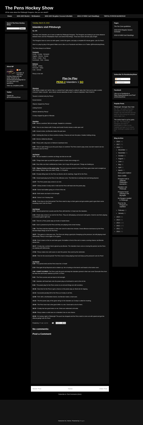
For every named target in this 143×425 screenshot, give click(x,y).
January (121, 213)
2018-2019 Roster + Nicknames (28, 16)
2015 (118, 217)
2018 (118, 141)
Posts (118, 79)
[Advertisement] (13, 47)
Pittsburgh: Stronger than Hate (124, 107)
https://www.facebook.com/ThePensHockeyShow (125, 96)
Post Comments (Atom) (74, 394)
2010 (118, 231)
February (121, 210)
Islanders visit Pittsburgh (122, 188)
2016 (118, 147)
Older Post (103, 389)
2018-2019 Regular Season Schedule (59, 16)
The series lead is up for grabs (124, 119)
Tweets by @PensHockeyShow (14, 96)
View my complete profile (15, 85)
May (119, 164)
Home (9, 16)
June (120, 161)
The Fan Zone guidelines (122, 26)
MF (20, 70)
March (120, 170)
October (121, 156)
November (122, 153)
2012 (118, 226)
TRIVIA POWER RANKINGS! (115, 16)
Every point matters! (124, 173)
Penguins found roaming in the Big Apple (123, 193)
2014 (118, 220)
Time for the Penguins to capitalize (122, 205)
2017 (118, 144)
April (120, 167)
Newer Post (37, 389)
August (120, 158)
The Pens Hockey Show (29, 8)
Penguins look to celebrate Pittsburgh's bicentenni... (123, 181)
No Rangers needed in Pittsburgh (124, 199)
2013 (118, 223)
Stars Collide (122, 176)
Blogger (82, 421)
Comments (119, 82)
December (122, 150)
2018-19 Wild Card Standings (88, 16)
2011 (118, 228)
